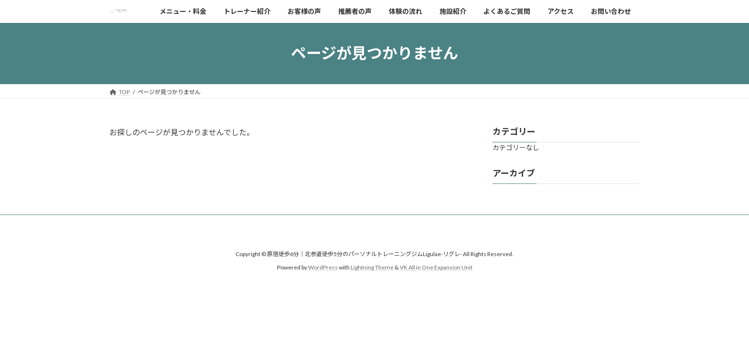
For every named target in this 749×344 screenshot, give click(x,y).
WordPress (323, 267)
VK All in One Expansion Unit (436, 267)
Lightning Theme (372, 267)
